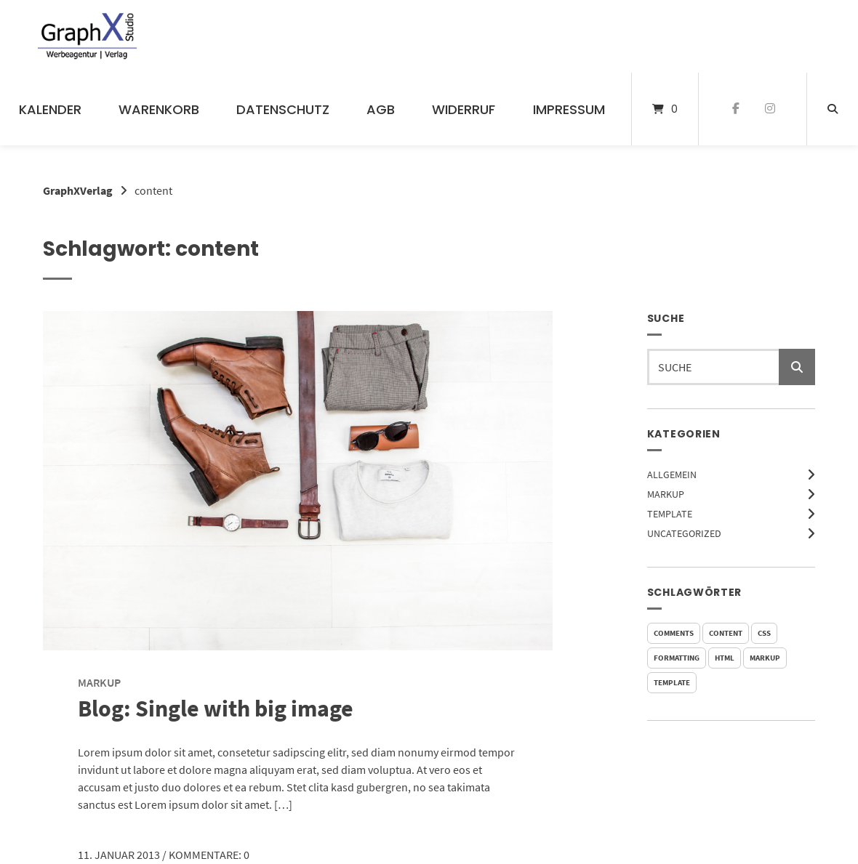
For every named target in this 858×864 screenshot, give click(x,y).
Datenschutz (282, 109)
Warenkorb (159, 109)
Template (669, 513)
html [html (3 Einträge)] (724, 658)
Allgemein (672, 474)
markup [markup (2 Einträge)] (765, 658)
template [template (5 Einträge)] (672, 682)
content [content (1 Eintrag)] (725, 633)
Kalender (50, 109)
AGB (380, 109)
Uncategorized (684, 533)
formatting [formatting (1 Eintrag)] (676, 658)
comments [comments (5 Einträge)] (674, 633)
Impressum (569, 109)
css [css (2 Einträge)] (764, 633)
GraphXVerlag (78, 190)
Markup (665, 494)
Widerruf (463, 109)
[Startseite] (87, 36)
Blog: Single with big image (215, 708)
